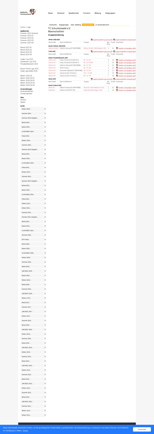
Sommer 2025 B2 (27, 38)
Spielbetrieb (74, 13)
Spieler (22, 102)
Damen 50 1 (52, 73)
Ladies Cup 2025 (26, 59)
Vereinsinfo (53, 25)
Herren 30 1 (52, 60)
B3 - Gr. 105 (87, 65)
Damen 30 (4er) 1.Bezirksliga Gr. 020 (95, 48)
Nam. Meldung (76, 25)
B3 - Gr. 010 (87, 60)
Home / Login (25, 27)
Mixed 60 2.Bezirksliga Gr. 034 (93, 90)
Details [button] (25, 431)
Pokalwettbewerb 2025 (29, 64)
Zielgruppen (110, 13)
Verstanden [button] (142, 429)
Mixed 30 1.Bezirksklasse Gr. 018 (94, 87)
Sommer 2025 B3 (27, 40)
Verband (60, 13)
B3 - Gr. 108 (87, 68)
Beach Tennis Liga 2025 (29, 68)
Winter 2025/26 (26, 75)
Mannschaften (88, 25)
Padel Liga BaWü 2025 (29, 71)
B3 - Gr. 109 (87, 76)
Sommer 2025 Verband (29, 33)
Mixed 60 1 (52, 90)
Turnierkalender (26, 93)
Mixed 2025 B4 (26, 54)
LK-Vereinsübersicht (102, 25)
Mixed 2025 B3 (26, 52)
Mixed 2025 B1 (26, 47)
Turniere (86, 13)
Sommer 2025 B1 (27, 35)
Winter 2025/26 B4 (27, 85)
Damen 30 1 (52, 65)
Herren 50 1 (52, 70)
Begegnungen (64, 25)
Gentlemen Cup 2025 (28, 61)
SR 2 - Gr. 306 (88, 73)
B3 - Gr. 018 (87, 70)
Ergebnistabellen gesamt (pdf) (103, 40)
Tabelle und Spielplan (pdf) (127, 48)
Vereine (23, 100)
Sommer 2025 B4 (27, 42)
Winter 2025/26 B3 (27, 83)
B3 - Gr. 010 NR (88, 62)
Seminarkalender (26, 91)
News (50, 13)
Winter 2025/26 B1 (27, 78)
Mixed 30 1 (52, 87)
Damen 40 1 (52, 68)
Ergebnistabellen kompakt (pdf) (125, 40)
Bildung (98, 13)
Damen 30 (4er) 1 (54, 48)
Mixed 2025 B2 (26, 50)
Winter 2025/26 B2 (27, 80)
